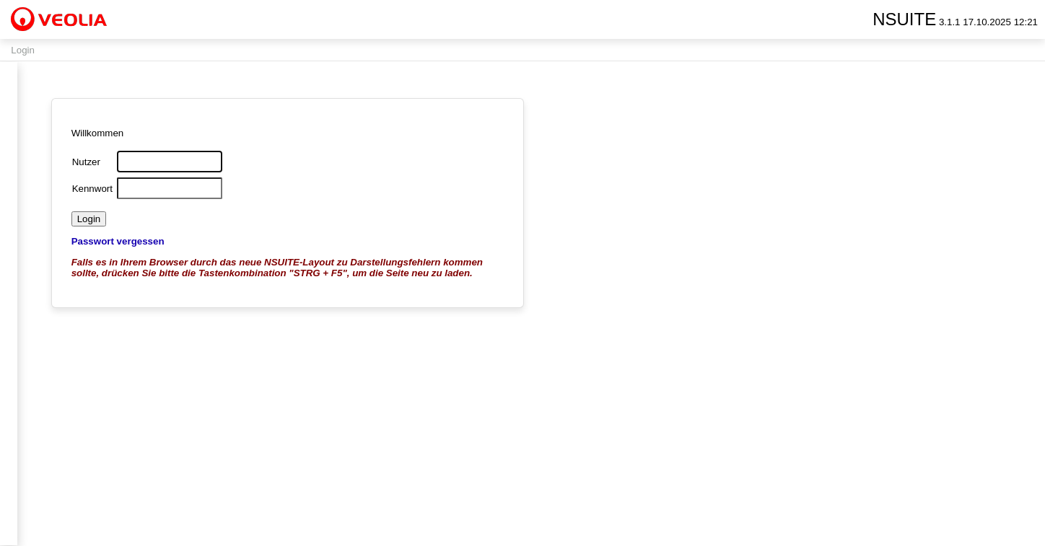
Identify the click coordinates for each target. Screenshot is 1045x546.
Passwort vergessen (118, 241)
